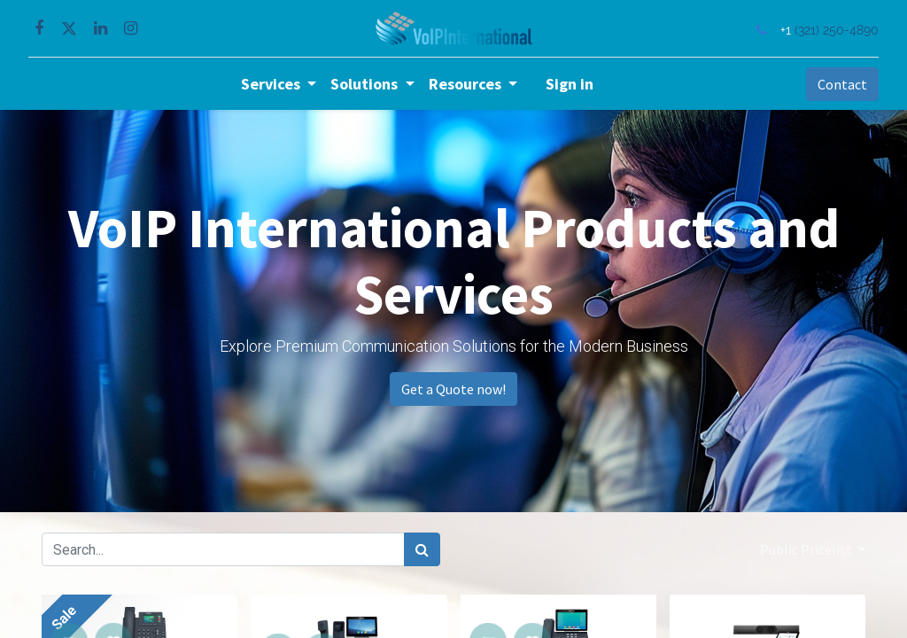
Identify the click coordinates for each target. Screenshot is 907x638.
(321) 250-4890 (823, 29)
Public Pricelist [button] (807, 549)
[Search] (422, 549)
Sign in (569, 84)
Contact (829, 84)
